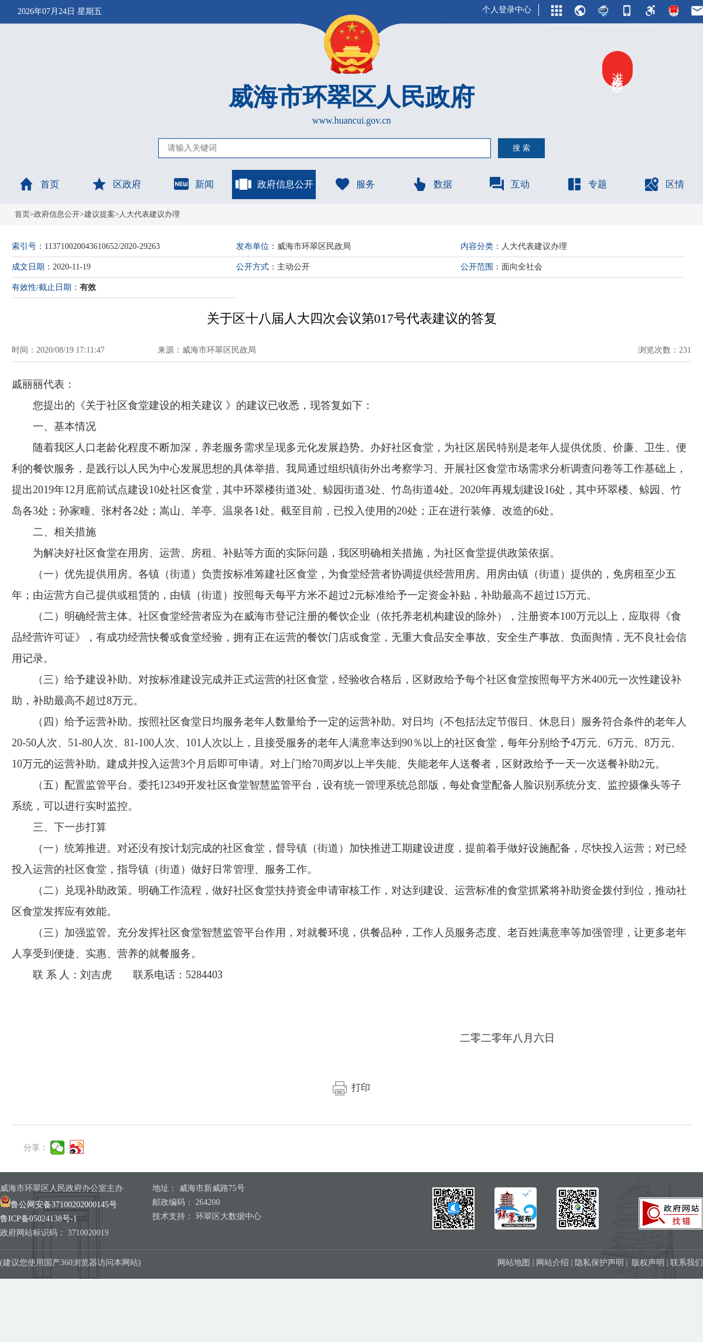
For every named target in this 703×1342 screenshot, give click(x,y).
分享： (35, 1147)
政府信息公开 (274, 184)
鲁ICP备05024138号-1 (38, 1218)
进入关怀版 (617, 69)
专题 (586, 184)
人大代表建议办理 (149, 214)
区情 (663, 184)
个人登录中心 (506, 9)
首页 (38, 184)
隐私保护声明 (599, 1262)
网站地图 (513, 1262)
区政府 (116, 184)
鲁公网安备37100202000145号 (58, 1204)
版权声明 (648, 1262)
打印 (351, 1087)
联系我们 (686, 1262)
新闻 (193, 184)
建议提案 (99, 214)
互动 (509, 184)
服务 (354, 184)
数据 (431, 184)
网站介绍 (552, 1262)
